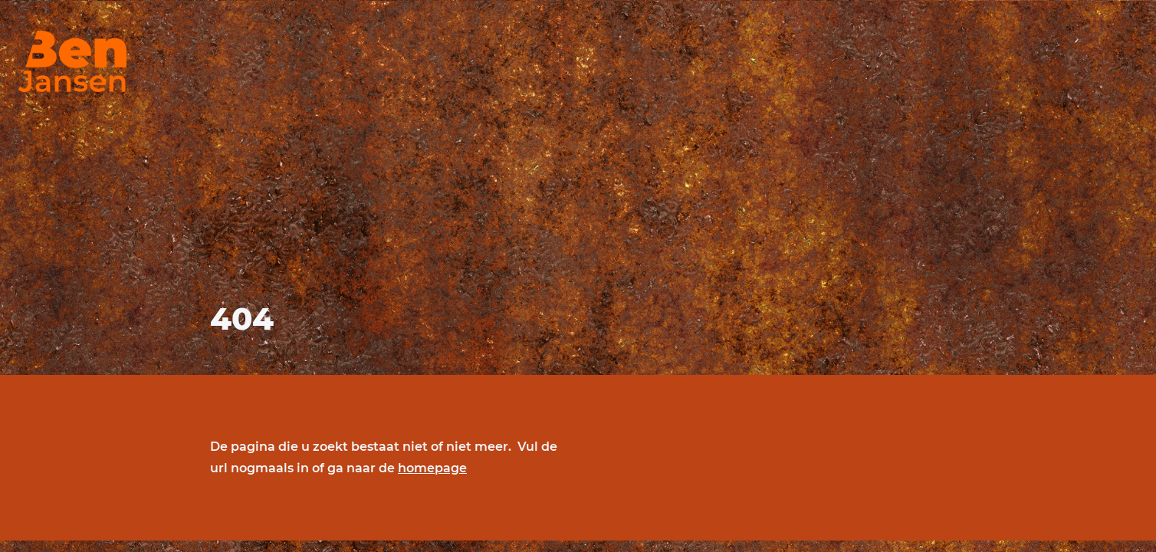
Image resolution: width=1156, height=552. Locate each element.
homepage (432, 468)
